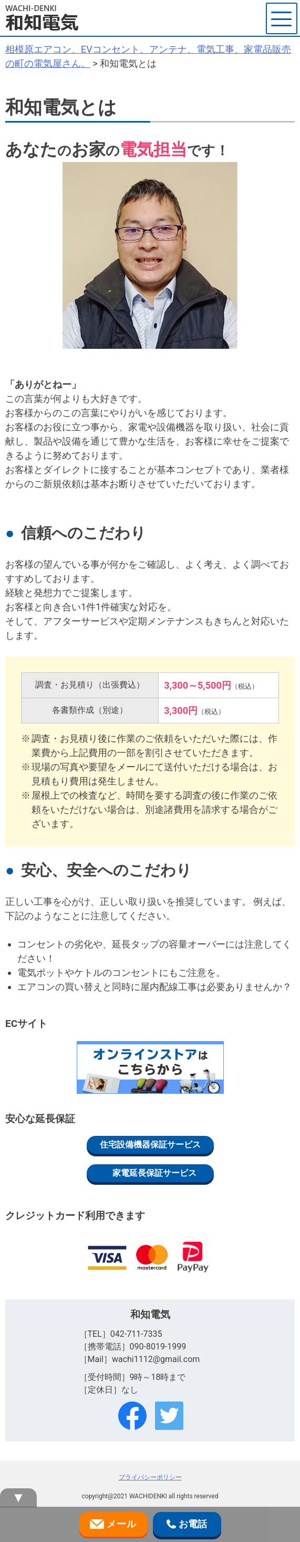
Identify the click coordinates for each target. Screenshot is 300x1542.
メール (113, 1524)
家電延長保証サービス (154, 1173)
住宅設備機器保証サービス (150, 1145)
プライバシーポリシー (150, 1477)
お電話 (186, 1524)
